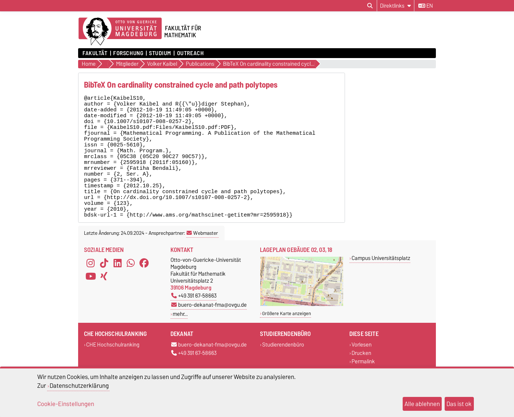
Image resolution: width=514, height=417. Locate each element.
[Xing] (104, 306)
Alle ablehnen (422, 404)
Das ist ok (459, 404)
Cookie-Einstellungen (65, 404)
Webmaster (202, 263)
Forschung (128, 53)
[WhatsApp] (130, 293)
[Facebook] (144, 293)
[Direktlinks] (395, 5)
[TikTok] (104, 293)
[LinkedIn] (117, 293)
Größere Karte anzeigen (286, 344)
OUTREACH (190, 53)
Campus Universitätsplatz (381, 288)
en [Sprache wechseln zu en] (425, 5)
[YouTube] (90, 306)
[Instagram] (90, 293)
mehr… (180, 344)
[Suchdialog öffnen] (370, 5)
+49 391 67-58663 (193, 326)
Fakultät (95, 53)
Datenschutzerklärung (79, 385)
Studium (160, 53)
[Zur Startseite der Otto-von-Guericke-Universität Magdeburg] (120, 31)
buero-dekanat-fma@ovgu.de (209, 335)
